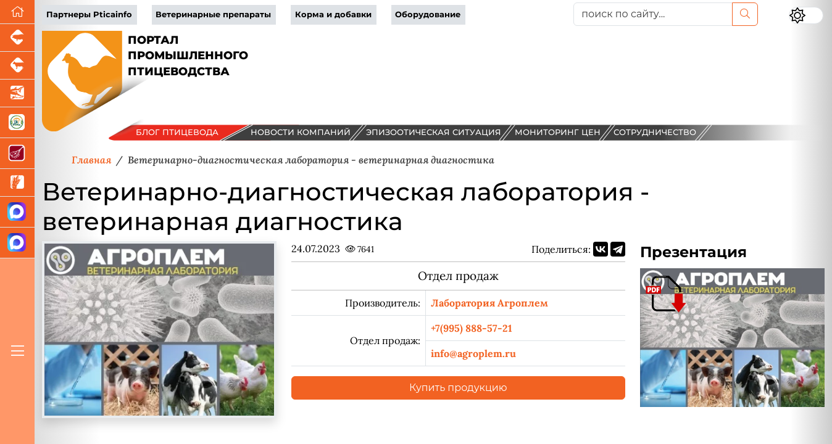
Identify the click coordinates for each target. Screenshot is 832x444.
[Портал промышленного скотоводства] (17, 66)
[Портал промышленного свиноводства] (17, 38)
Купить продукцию (458, 387)
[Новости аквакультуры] (17, 93)
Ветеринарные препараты (213, 14)
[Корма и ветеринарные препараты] (17, 122)
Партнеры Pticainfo (89, 14)
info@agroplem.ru (473, 353)
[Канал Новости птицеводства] (17, 212)
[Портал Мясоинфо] (17, 153)
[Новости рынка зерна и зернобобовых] (17, 183)
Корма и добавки (333, 14)
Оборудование (427, 14)
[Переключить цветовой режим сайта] (806, 15)
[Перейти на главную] (17, 12)
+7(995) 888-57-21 (471, 328)
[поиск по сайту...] (653, 14)
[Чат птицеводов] (17, 243)
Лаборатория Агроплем (489, 303)
